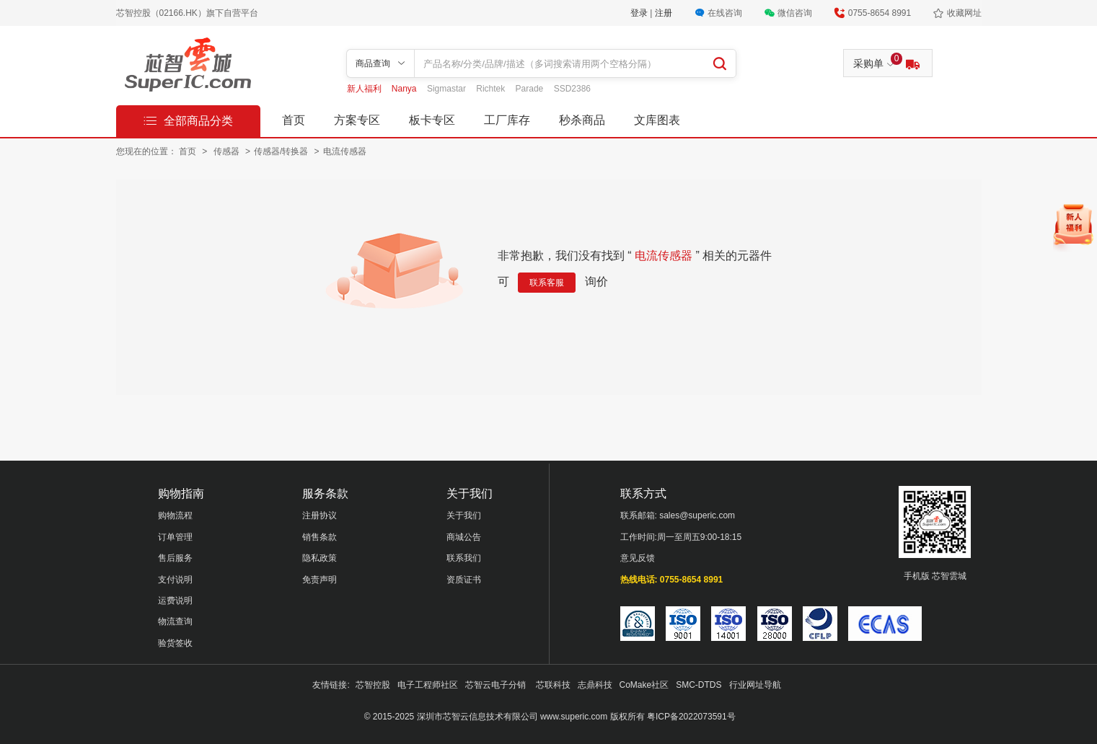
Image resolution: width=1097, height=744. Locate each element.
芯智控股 (373, 685)
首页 (293, 120)
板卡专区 (432, 120)
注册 (663, 13)
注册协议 (319, 515)
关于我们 (463, 515)
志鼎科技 (595, 685)
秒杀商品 (582, 120)
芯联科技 (553, 685)
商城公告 (463, 537)
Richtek (491, 89)
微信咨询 (794, 13)
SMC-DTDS (698, 685)
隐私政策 (319, 558)
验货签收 (175, 643)
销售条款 (319, 537)
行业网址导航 (755, 685)
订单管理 (175, 537)
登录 (640, 13)
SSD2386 (572, 89)
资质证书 (463, 580)
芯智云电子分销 (496, 685)
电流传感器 (344, 151)
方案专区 (357, 120)
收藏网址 (964, 13)
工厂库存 (507, 120)
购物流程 (175, 515)
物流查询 (175, 621)
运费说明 (175, 600)
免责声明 (319, 580)
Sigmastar (447, 89)
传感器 (227, 151)
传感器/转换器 (282, 151)
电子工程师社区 (427, 685)
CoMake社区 (644, 685)
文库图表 (657, 120)
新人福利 (365, 89)
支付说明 (175, 580)
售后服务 (175, 558)
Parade (531, 89)
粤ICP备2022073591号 (691, 717)
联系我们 (463, 558)
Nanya (405, 89)
